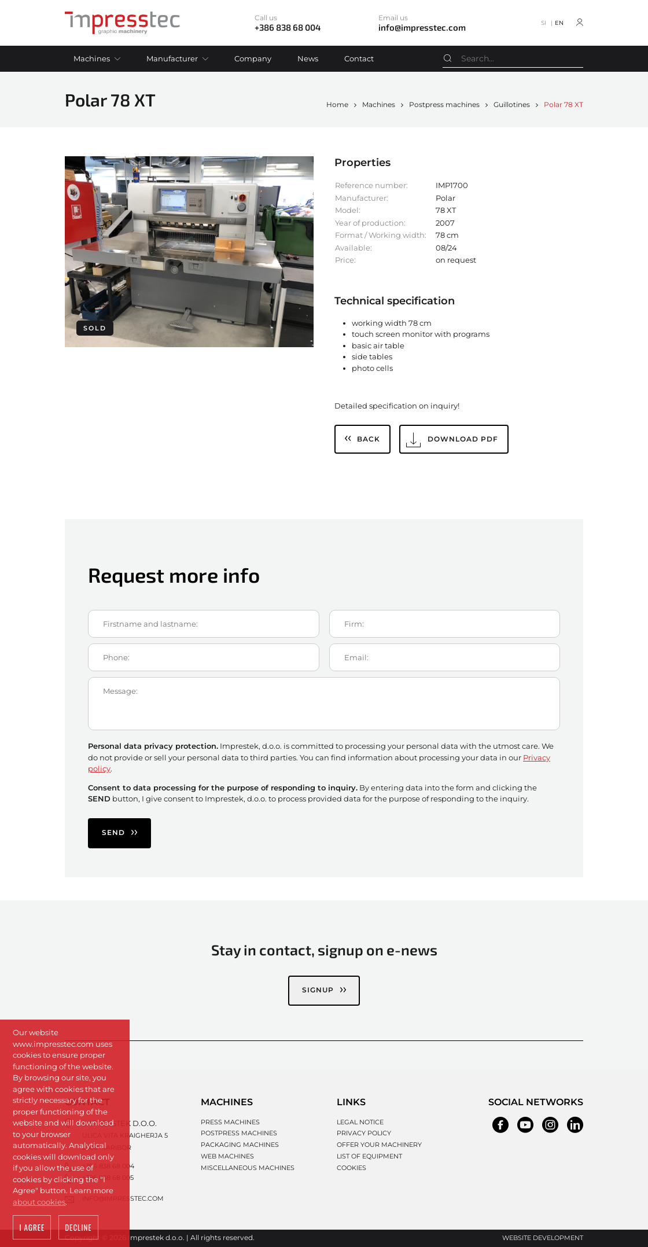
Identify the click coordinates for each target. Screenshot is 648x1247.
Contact (359, 58)
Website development (542, 1238)
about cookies (39, 1203)
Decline (78, 1228)
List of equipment (369, 1156)
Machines (91, 58)
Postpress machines (444, 104)
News (307, 58)
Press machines (230, 1122)
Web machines (227, 1156)
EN (559, 23)
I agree (32, 1228)
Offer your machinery (379, 1145)
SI (543, 23)
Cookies (351, 1168)
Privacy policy (364, 1133)
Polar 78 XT (563, 104)
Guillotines (512, 104)
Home (337, 104)
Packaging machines (240, 1145)
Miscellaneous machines (247, 1168)
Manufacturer (172, 58)
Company (252, 58)
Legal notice (360, 1122)
